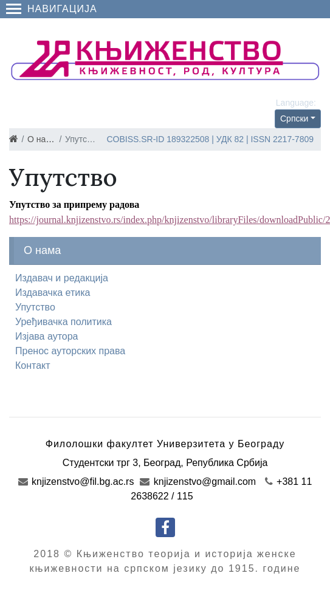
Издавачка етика (53, 292)
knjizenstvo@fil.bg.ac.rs (76, 481)
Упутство (35, 307)
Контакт (32, 365)
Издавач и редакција (61, 278)
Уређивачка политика (63, 322)
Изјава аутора (46, 336)
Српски (294, 118)
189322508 (188, 139)
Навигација (51, 9)
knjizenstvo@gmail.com (198, 481)
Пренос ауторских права (70, 351)
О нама (42, 139)
